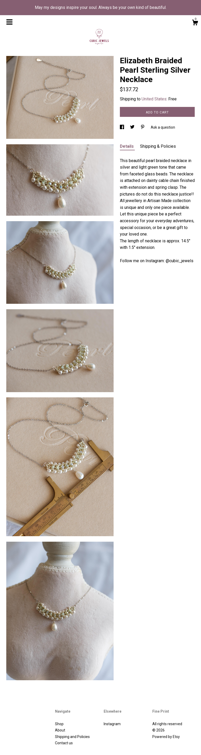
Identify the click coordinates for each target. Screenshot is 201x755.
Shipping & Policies (158, 146)
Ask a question (163, 127)
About (60, 730)
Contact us (64, 743)
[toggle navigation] (9, 22)
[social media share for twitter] (132, 127)
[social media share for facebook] (122, 127)
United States (154, 98)
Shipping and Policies (72, 737)
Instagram (112, 724)
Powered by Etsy (166, 737)
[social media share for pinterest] (143, 127)
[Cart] (195, 23)
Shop (59, 724)
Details (127, 146)
